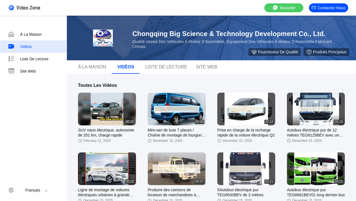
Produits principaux (326, 52)
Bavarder (284, 8)
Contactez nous (328, 8)
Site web (22, 71)
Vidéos (20, 46)
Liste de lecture (28, 59)
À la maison (25, 34)
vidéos (125, 66)
